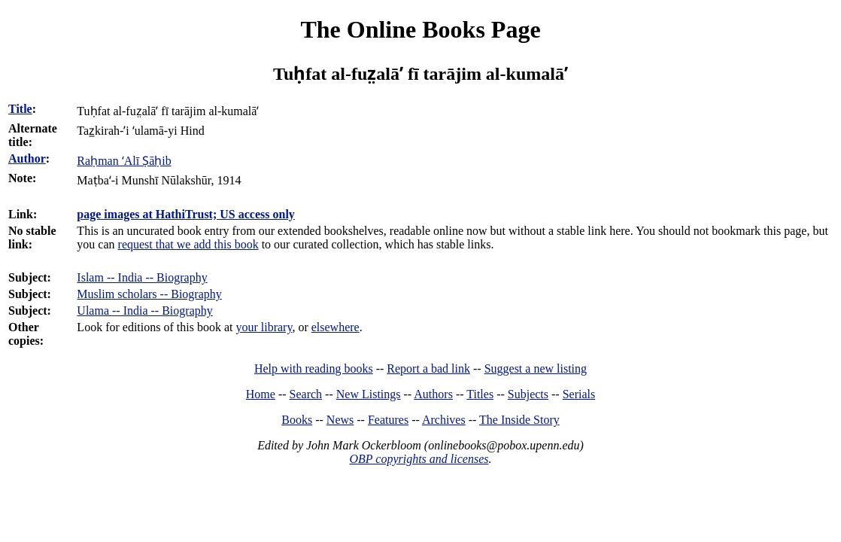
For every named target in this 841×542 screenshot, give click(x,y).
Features (388, 419)
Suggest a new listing (535, 368)
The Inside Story (519, 419)
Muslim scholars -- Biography (149, 294)
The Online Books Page (420, 29)
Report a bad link (428, 368)
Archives (444, 419)
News (340, 419)
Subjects (528, 394)
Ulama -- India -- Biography (144, 310)
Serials (579, 394)
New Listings (368, 394)
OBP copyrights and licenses (418, 458)
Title (20, 108)
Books (296, 419)
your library (263, 327)
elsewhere (335, 327)
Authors (433, 394)
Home (260, 394)
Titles (479, 394)
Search (306, 394)
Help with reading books (313, 368)
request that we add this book (188, 244)
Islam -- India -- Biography (142, 277)
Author (27, 158)
